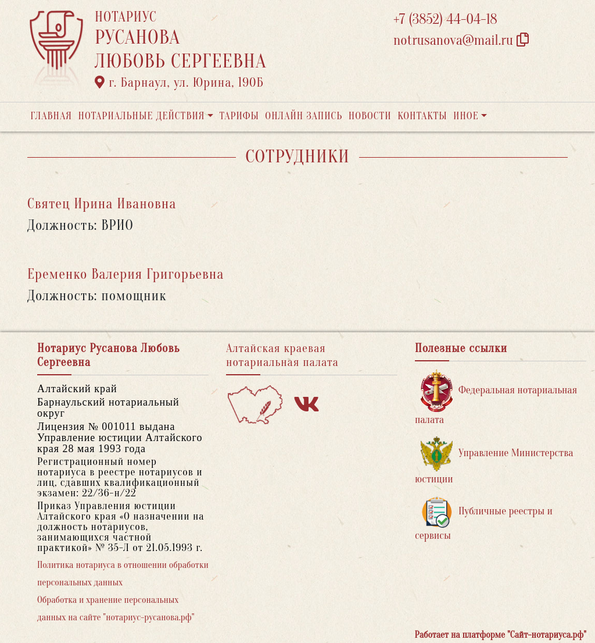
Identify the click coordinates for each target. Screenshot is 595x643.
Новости (370, 116)
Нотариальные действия (141, 116)
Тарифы (239, 116)
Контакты (422, 116)
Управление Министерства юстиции (494, 460)
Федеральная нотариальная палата (496, 398)
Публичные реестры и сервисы (484, 519)
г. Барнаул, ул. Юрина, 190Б (179, 82)
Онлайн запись (303, 116)
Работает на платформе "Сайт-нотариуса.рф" (500, 635)
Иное (466, 116)
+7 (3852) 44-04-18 (445, 19)
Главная (51, 116)
